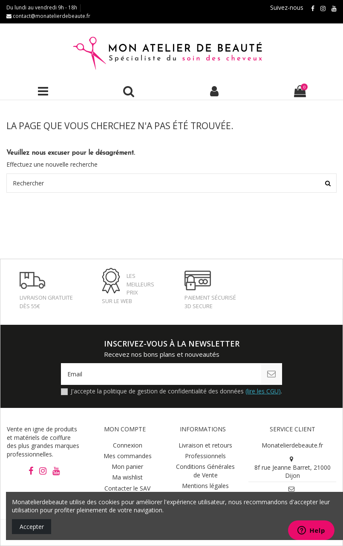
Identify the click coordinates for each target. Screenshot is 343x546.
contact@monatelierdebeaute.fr (48, 16)
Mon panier (127, 466)
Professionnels (205, 456)
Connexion (127, 445)
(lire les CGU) (263, 391)
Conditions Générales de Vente (205, 470)
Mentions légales (205, 486)
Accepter (32, 527)
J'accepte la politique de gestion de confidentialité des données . (176, 391)
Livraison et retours (205, 445)
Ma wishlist (127, 477)
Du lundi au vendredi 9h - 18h (41, 7)
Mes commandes (128, 456)
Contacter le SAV (127, 488)
